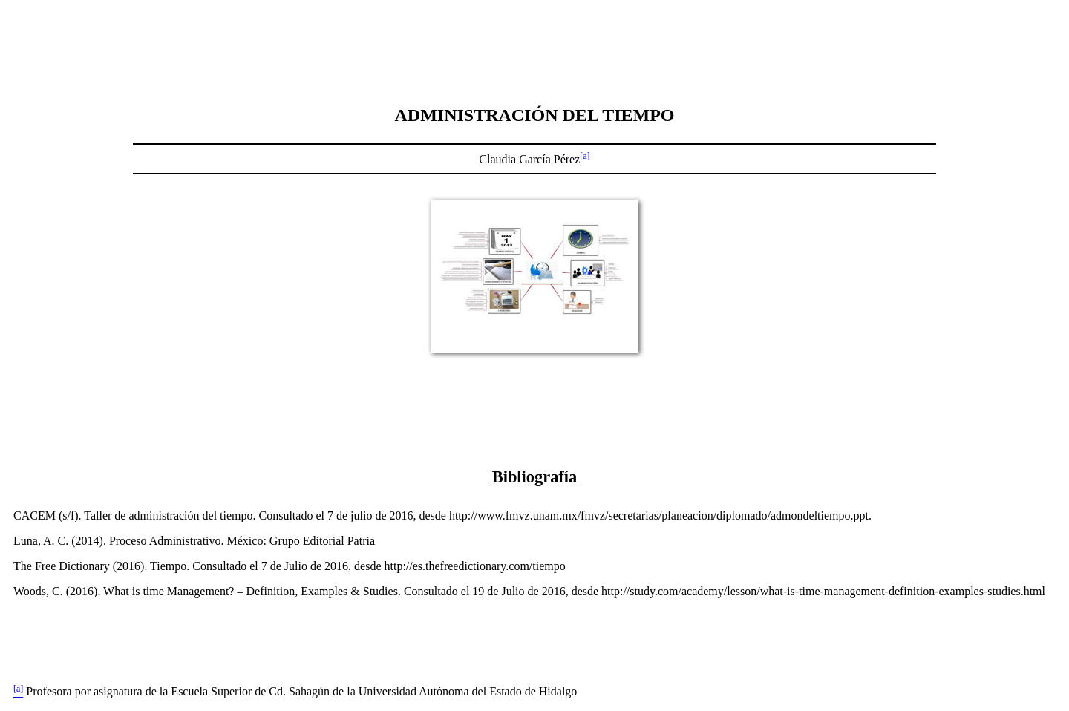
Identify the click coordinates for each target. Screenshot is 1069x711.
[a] (584, 156)
